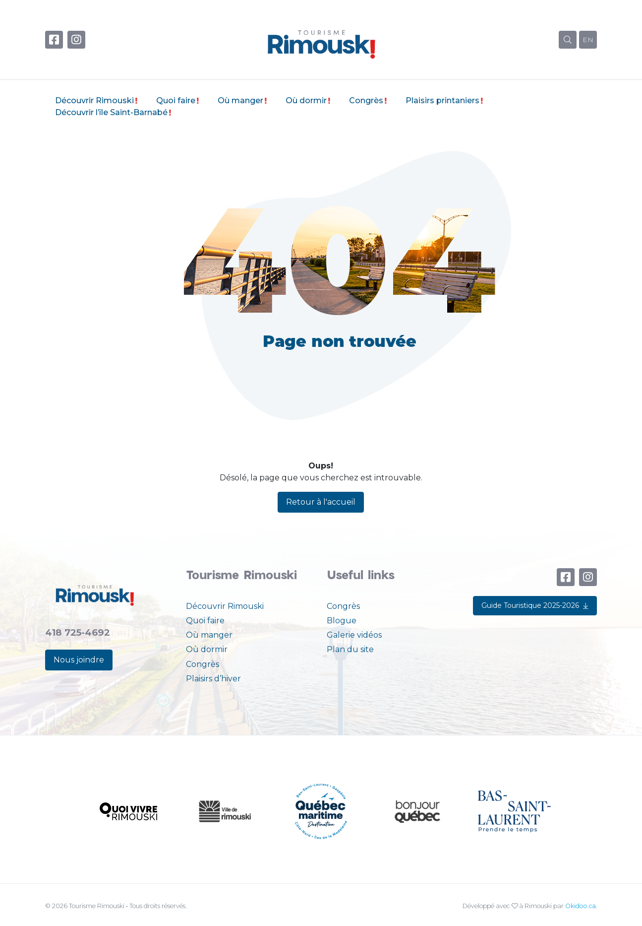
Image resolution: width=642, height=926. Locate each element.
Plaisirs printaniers (442, 100)
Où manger (240, 100)
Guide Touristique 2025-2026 (534, 605)
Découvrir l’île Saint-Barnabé (111, 112)
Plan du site (350, 649)
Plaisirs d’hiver (213, 678)
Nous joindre (79, 659)
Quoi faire (175, 100)
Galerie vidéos (354, 635)
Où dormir (306, 100)
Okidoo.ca (580, 906)
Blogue (341, 620)
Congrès (366, 100)
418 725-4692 (77, 632)
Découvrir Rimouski (94, 100)
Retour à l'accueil (320, 502)
